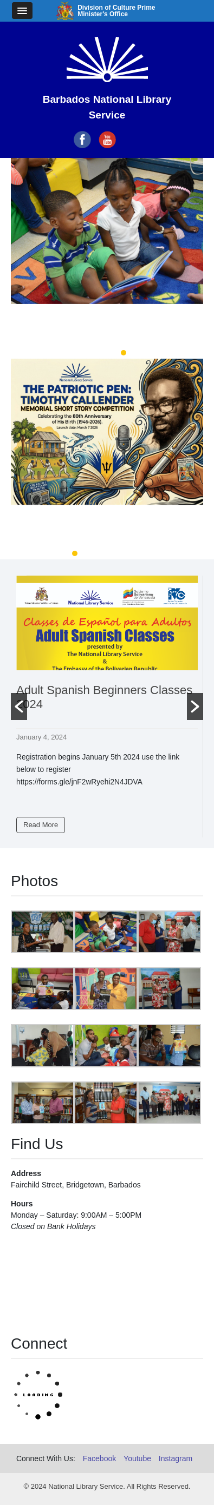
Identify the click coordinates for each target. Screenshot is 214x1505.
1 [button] (91, 352)
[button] (19, 706)
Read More (40, 825)
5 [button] (139, 553)
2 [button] (107, 352)
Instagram (175, 1458)
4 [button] (123, 553)
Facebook (99, 1458)
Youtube (137, 1458)
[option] (107, 252)
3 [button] (123, 352)
